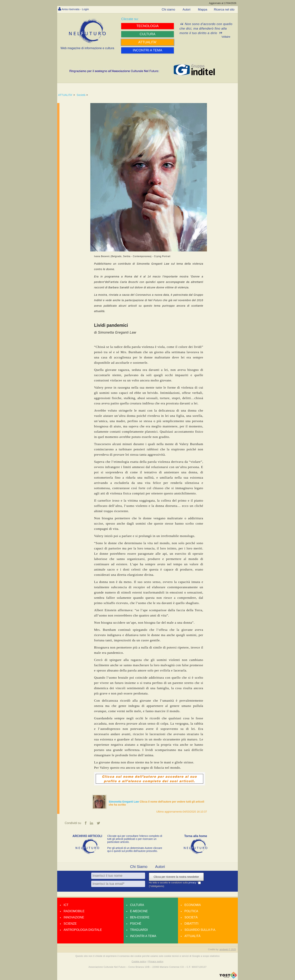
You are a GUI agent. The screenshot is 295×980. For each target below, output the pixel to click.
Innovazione (74, 917)
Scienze (70, 923)
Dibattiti (191, 923)
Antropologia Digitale (83, 930)
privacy (193, 882)
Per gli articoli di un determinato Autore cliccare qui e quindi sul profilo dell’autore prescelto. (134, 850)
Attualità (192, 936)
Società (81, 94)
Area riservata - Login (76, 9)
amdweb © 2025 (227, 949)
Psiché (135, 923)
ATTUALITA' (65, 94)
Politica (191, 911)
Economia (192, 905)
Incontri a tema (143, 936)
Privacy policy (155, 961)
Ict (66, 905)
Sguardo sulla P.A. (200, 930)
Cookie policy (139, 961)
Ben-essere (139, 917)
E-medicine (139, 911)
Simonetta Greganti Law (124, 801)
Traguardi (139, 930)
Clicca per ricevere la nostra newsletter (176, 876)
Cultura (137, 905)
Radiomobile (74, 911)
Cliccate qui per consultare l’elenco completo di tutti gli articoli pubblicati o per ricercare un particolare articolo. (134, 839)
